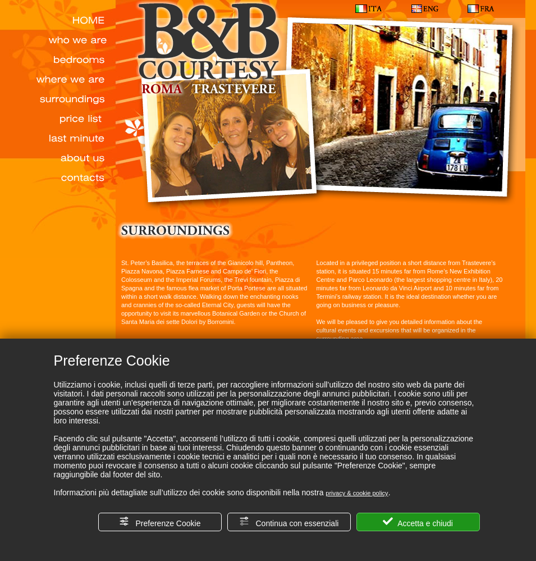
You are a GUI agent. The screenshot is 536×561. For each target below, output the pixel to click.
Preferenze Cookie (160, 522)
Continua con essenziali (289, 522)
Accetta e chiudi (418, 522)
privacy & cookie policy (357, 493)
